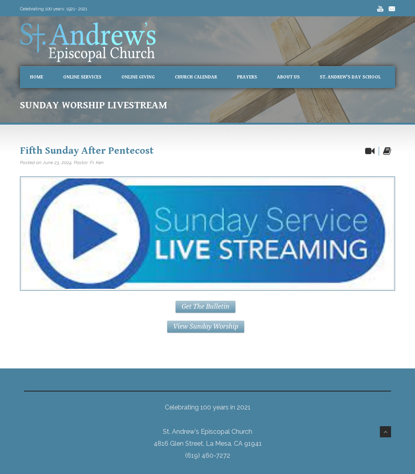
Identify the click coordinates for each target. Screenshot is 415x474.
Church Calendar (196, 77)
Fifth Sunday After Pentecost (87, 151)
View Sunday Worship (205, 326)
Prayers (247, 77)
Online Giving (138, 77)
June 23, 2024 (57, 162)
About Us (288, 77)
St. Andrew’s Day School (350, 77)
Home (36, 77)
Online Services (82, 77)
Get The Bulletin (205, 306)
